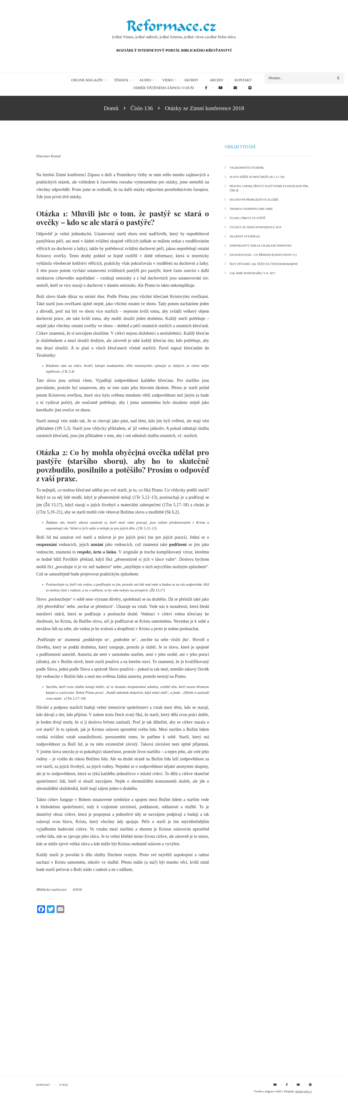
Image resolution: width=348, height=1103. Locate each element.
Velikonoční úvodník (247, 167)
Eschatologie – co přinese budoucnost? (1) (263, 255)
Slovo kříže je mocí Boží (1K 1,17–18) (257, 177)
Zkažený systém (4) (245, 236)
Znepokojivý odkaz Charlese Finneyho (260, 245)
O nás (63, 1085)
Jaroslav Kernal (49, 156)
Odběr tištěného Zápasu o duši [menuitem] (163, 88)
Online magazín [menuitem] (87, 80)
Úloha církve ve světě (247, 218)
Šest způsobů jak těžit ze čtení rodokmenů (264, 264)
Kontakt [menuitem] (243, 80)
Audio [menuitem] (145, 80)
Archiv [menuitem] (217, 80)
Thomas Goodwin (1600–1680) (251, 209)
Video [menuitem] (168, 80)
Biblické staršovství (52, 889)
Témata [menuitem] (121, 80)
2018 (78, 889)
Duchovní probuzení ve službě (254, 199)
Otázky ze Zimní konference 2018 (255, 227)
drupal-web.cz (303, 1091)
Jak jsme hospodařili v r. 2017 (253, 273)
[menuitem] (206, 88)
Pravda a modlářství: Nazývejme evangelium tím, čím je (269, 188)
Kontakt (43, 1085)
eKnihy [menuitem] (192, 80)
